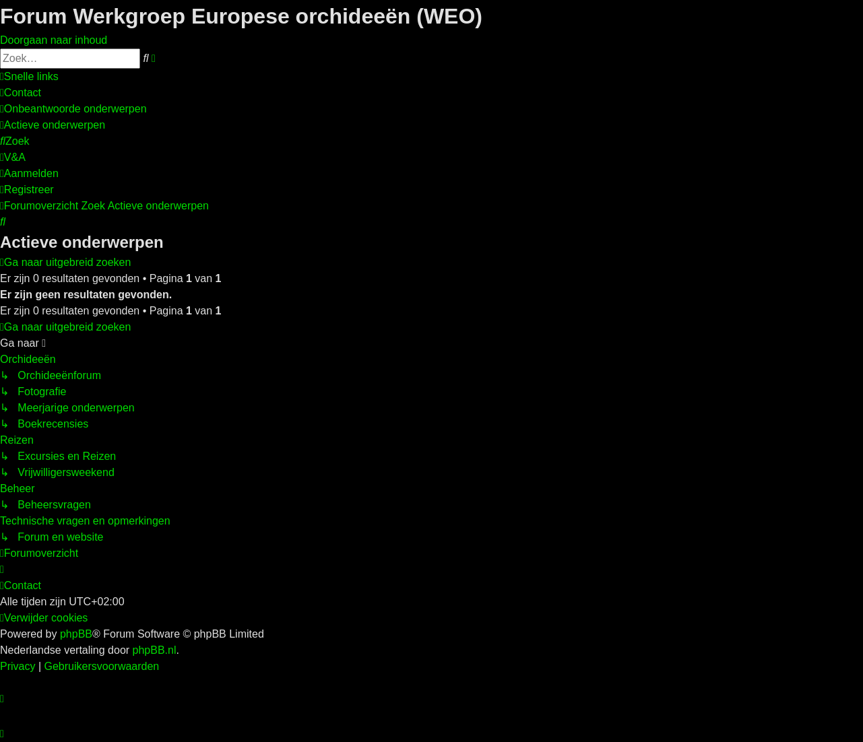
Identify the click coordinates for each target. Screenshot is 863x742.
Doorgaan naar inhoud (53, 40)
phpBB (76, 634)
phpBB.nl (155, 650)
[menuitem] (20, 92)
